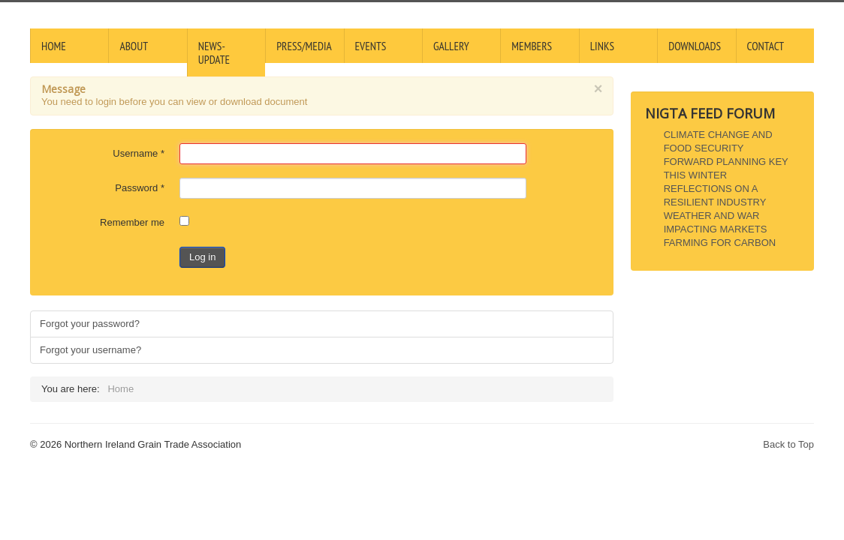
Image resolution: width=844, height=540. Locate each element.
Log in (202, 256)
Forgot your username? (90, 350)
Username (138, 153)
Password (139, 188)
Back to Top (788, 444)
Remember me (132, 222)
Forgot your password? (90, 323)
